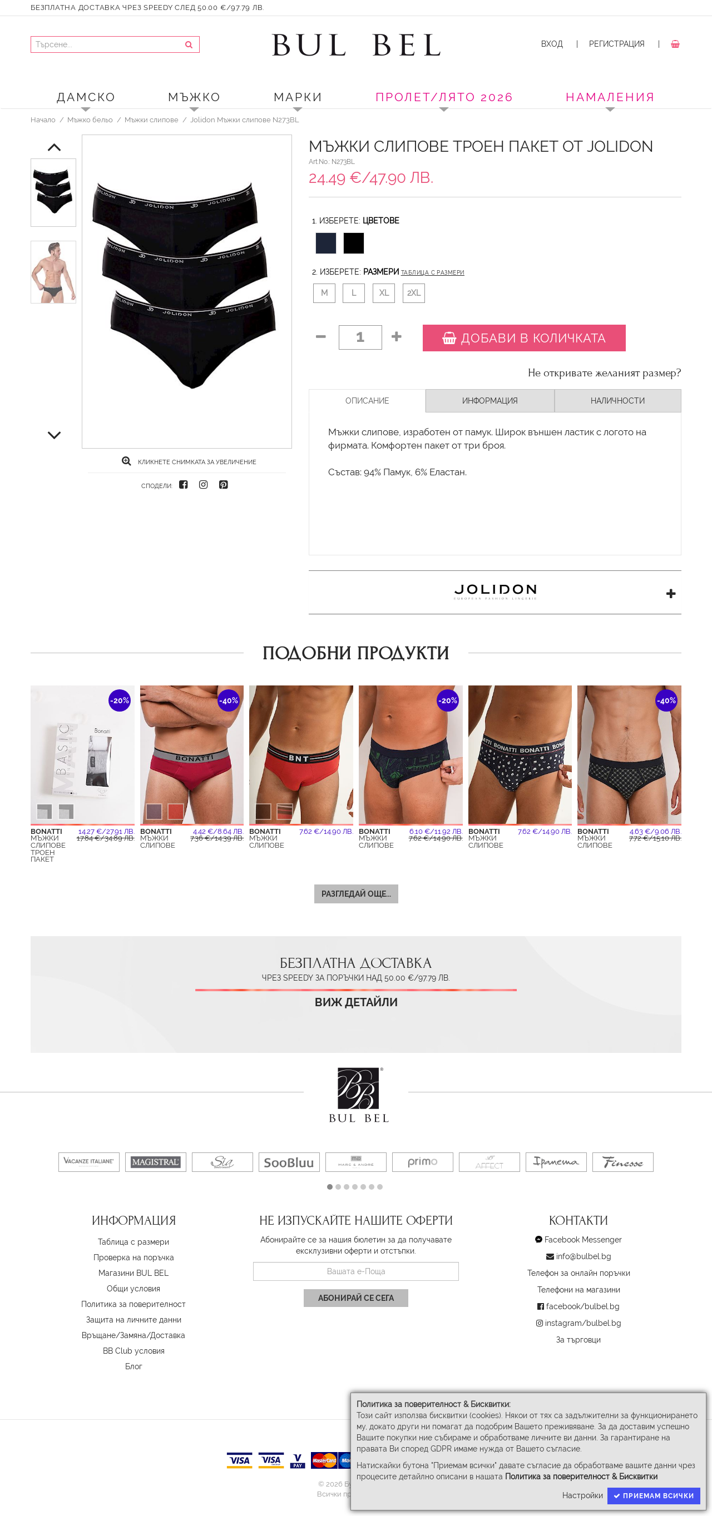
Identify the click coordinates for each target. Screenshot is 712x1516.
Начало (43, 119)
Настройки (582, 1495)
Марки (298, 97)
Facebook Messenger (583, 1239)
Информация (490, 400)
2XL (414, 293)
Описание (367, 400)
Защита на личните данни (133, 1319)
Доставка (167, 1335)
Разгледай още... (356, 893)
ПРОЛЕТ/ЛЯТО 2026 (444, 97)
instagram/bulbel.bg (583, 1323)
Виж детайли (356, 1002)
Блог (133, 1366)
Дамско (86, 97)
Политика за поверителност (133, 1304)
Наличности (618, 400)
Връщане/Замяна (114, 1335)
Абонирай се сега (356, 1298)
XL (384, 293)
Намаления (610, 97)
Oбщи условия (133, 1288)
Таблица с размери (432, 273)
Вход (552, 43)
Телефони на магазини (578, 1289)
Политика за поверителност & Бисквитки (581, 1476)
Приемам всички (654, 1496)
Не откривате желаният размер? (604, 373)
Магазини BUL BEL (133, 1273)
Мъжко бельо (90, 119)
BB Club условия (134, 1350)
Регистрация (617, 43)
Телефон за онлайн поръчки (578, 1273)
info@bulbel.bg (583, 1256)
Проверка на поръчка (133, 1257)
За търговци (578, 1339)
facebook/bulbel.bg (583, 1306)
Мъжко (194, 97)
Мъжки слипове (152, 119)
